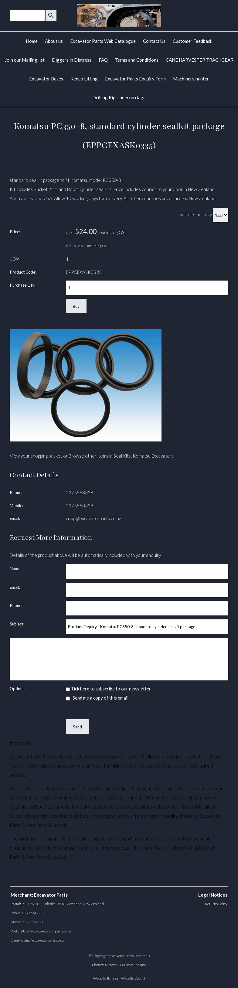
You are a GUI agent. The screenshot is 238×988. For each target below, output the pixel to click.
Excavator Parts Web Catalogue (103, 41)
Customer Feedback (192, 41)
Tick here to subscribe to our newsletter (108, 688)
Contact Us (154, 41)
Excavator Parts (121, 955)
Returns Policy (216, 903)
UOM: (15, 259)
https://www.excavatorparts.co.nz (46, 931)
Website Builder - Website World (119, 978)
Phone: (16, 492)
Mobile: (16, 505)
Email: (15, 518)
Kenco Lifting (84, 78)
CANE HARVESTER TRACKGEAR (199, 60)
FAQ (103, 60)
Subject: (17, 624)
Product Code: (23, 272)
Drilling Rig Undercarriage (119, 97)
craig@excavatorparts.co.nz (93, 518)
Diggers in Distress (71, 60)
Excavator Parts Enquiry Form (135, 78)
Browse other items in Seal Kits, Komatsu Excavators (121, 455)
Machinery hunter (191, 78)
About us (54, 41)
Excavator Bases (46, 78)
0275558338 (79, 492)
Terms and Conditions (136, 60)
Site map (143, 955)
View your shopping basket (36, 455)
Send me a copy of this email (97, 697)
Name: (15, 568)
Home (32, 41)
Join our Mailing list (25, 60)
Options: (17, 688)
